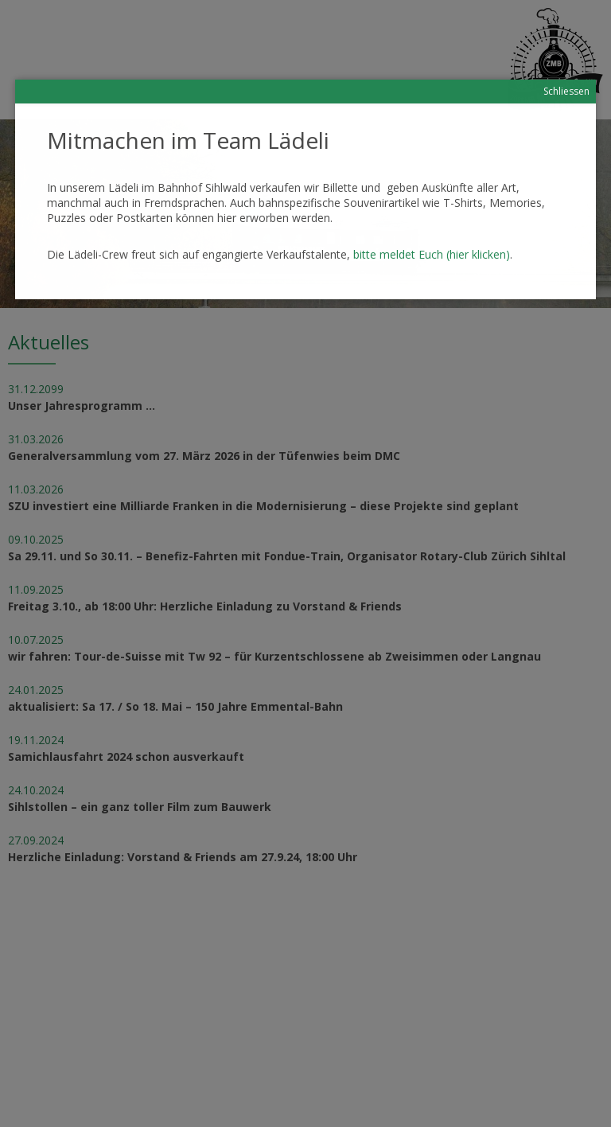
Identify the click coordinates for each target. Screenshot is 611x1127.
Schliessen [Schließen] (566, 91)
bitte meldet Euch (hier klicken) (431, 254)
